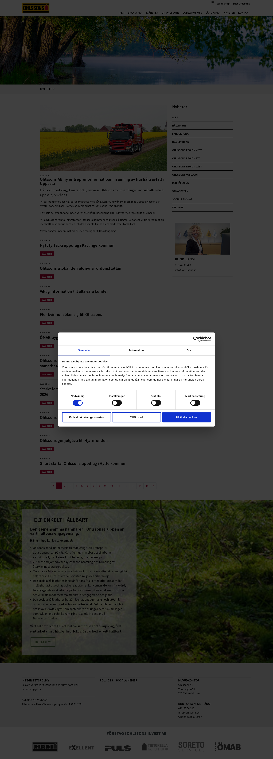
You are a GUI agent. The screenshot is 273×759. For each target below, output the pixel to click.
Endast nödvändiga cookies (86, 417)
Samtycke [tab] (84, 350)
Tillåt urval (136, 417)
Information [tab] (136, 350)
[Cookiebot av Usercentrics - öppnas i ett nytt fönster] (196, 339)
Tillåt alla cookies (186, 417)
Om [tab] (188, 350)
